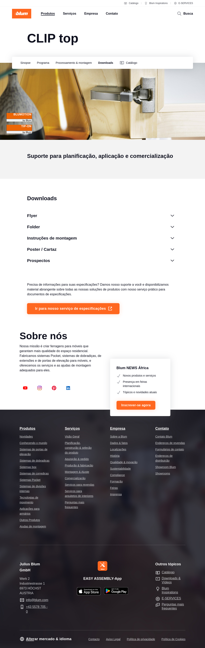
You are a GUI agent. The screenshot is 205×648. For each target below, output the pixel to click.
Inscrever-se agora (136, 405)
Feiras (114, 488)
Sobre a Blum (118, 436)
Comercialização (75, 478)
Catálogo (131, 3)
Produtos (27, 429)
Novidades (26, 436)
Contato (162, 429)
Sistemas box (28, 467)
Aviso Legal (113, 639)
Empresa (117, 429)
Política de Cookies (173, 639)
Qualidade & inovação (124, 462)
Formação (116, 481)
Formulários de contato (169, 449)
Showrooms (162, 473)
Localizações (118, 449)
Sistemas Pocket (30, 479)
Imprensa (116, 494)
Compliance (117, 475)
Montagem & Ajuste (77, 471)
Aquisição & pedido (77, 459)
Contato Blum (163, 436)
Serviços (72, 429)
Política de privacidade (141, 639)
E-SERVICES (183, 3)
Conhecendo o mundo (33, 443)
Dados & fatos (119, 443)
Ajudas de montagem (33, 526)
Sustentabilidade (120, 468)
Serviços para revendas (79, 484)
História (115, 455)
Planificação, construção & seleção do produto (78, 447)
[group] (24, 63)
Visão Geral (72, 436)
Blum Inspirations (156, 3)
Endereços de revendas (170, 443)
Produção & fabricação (79, 465)
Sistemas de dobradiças (34, 460)
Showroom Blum (165, 467)
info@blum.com (37, 600)
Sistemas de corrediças (34, 473)
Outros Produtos (30, 520)
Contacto (93, 639)
